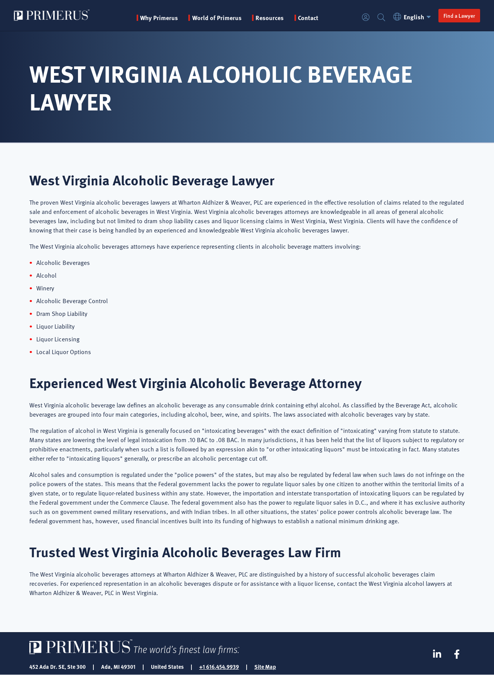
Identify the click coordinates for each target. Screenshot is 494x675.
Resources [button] (269, 18)
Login (366, 17)
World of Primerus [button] (217, 18)
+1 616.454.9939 (219, 666)
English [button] (413, 16)
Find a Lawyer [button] (459, 15)
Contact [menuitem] (308, 18)
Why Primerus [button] (159, 18)
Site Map (265, 666)
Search (381, 17)
